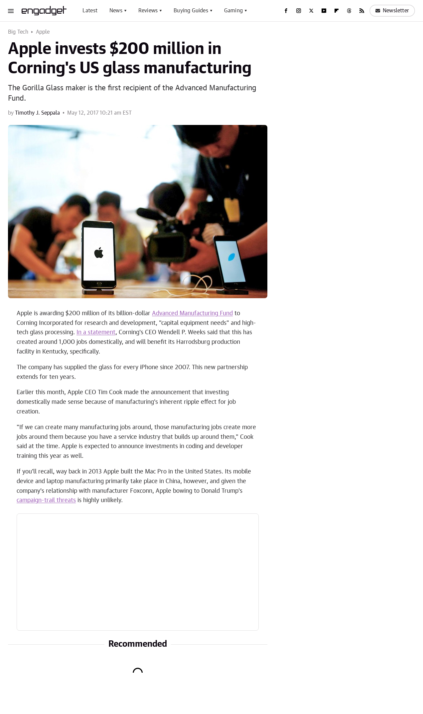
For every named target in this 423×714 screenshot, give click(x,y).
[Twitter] (311, 11)
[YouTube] (324, 11)
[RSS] (362, 11)
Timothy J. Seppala (37, 113)
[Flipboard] (337, 11)
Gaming (233, 10)
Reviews (148, 10)
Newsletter (392, 10)
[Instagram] (299, 11)
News (115, 10)
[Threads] (349, 11)
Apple (43, 32)
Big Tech (18, 32)
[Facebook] (286, 11)
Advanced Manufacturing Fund (192, 314)
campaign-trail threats (46, 500)
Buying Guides (191, 10)
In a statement (95, 333)
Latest (89, 10)
